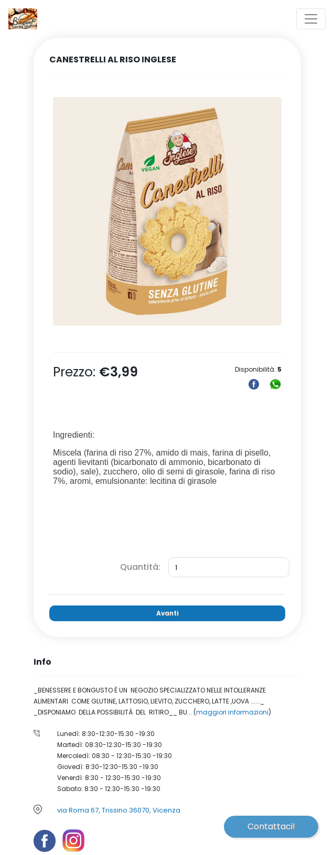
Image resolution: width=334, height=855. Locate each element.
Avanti (167, 613)
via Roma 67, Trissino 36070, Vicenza (118, 810)
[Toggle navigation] (311, 18)
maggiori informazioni (232, 712)
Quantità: (140, 567)
